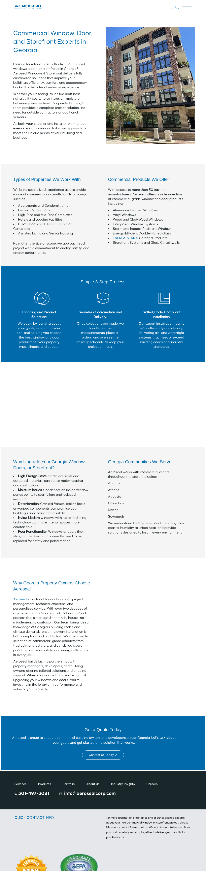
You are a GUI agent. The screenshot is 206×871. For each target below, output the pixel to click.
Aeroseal (20, 599)
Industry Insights (123, 784)
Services (20, 784)
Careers (152, 784)
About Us (92, 784)
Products (44, 784)
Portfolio (69, 784)
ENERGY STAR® (125, 238)
